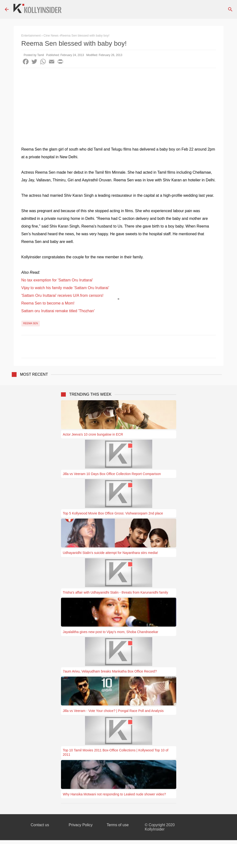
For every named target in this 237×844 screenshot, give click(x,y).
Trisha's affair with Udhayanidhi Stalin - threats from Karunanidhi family (115, 592)
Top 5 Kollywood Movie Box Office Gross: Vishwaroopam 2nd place (113, 513)
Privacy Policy (81, 825)
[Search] (230, 9)
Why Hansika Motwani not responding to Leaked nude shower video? (114, 794)
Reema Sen (30, 323)
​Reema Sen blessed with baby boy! (85, 35)
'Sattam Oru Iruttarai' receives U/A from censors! (62, 295)
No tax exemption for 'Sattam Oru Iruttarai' (57, 280)
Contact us (40, 825)
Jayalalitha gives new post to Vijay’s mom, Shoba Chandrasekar (110, 632)
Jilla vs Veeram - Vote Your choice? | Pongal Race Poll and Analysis (113, 711)
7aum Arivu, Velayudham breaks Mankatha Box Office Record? (110, 671)
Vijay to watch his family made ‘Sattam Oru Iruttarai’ (65, 288)
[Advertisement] (118, 104)
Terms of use (118, 825)
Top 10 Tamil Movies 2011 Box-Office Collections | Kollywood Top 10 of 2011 (115, 752)
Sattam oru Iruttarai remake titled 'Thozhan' (58, 311)
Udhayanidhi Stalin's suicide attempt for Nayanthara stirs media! (110, 553)
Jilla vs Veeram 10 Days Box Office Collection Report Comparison (112, 474)
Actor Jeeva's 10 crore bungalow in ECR (93, 434)
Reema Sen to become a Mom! (47, 303)
